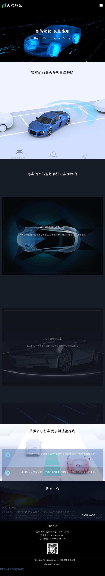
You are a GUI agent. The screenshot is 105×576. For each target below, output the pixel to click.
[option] (52, 103)
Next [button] (103, 103)
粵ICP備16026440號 (52, 564)
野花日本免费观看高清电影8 (12, 569)
